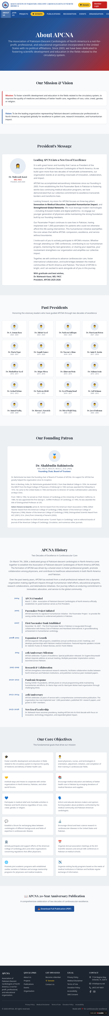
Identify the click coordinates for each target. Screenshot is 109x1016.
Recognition (69, 14)
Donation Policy (73, 987)
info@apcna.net (98, 983)
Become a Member (53, 977)
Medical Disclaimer (75, 980)
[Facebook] (90, 991)
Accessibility (72, 991)
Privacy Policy (72, 977)
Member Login (97, 4)
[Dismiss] (106, 1013)
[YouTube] (94, 991)
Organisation (96, 14)
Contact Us (50, 984)
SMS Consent (72, 994)
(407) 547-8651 (98, 987)
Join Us (14, 13)
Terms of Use (72, 984)
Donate (84, 5)
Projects (23, 14)
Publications (53, 14)
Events (82, 14)
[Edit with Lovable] (97, 1013)
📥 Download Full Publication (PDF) (54, 908)
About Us (6, 13)
